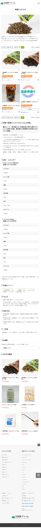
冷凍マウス (4, 464)
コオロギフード (5, 477)
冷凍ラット (4, 472)
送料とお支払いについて (7, 498)
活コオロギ (4, 455)
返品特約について (6, 500)
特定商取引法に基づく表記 (28, 498)
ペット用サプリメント (7, 462)
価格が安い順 (10, 47)
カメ (23, 464)
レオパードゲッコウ (8, 288)
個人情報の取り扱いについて (28, 500)
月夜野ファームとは (6, 493)
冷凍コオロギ (5, 459)
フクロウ (24, 474)
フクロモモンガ (25, 482)
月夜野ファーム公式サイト (28, 493)
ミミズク (24, 477)
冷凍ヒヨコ (4, 467)
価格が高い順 (17, 47)
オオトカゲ (24, 457)
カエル (23, 469)
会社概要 (24, 495)
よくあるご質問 (5, 503)
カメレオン (32, 288)
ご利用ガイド (5, 495)
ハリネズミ (24, 479)
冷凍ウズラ (4, 469)
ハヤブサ (24, 484)
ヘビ (23, 472)
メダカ (23, 489)
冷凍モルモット (5, 474)
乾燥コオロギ (5, 457)
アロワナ (24, 467)
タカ (23, 486)
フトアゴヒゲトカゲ (21, 288)
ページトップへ (39, 445)
